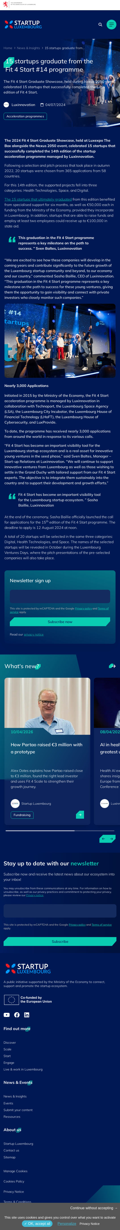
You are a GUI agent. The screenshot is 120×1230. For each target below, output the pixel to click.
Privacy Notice (14, 1192)
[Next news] (111, 839)
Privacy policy (83, 608)
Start (7, 1056)
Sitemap (9, 1157)
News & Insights (28, 48)
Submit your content (18, 1110)
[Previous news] (103, 839)
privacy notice (34, 634)
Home (8, 48)
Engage (9, 1063)
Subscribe (60, 941)
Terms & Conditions (17, 1202)
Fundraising (22, 815)
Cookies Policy (14, 1181)
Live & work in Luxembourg (23, 1069)
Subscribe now (60, 621)
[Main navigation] (111, 24)
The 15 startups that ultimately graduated (38, 199)
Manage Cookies (15, 1171)
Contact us (11, 1150)
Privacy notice (34, 895)
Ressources (12, 1117)
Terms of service (102, 924)
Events (8, 1103)
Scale (7, 1049)
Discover (10, 1043)
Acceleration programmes (25, 116)
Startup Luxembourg (18, 1144)
